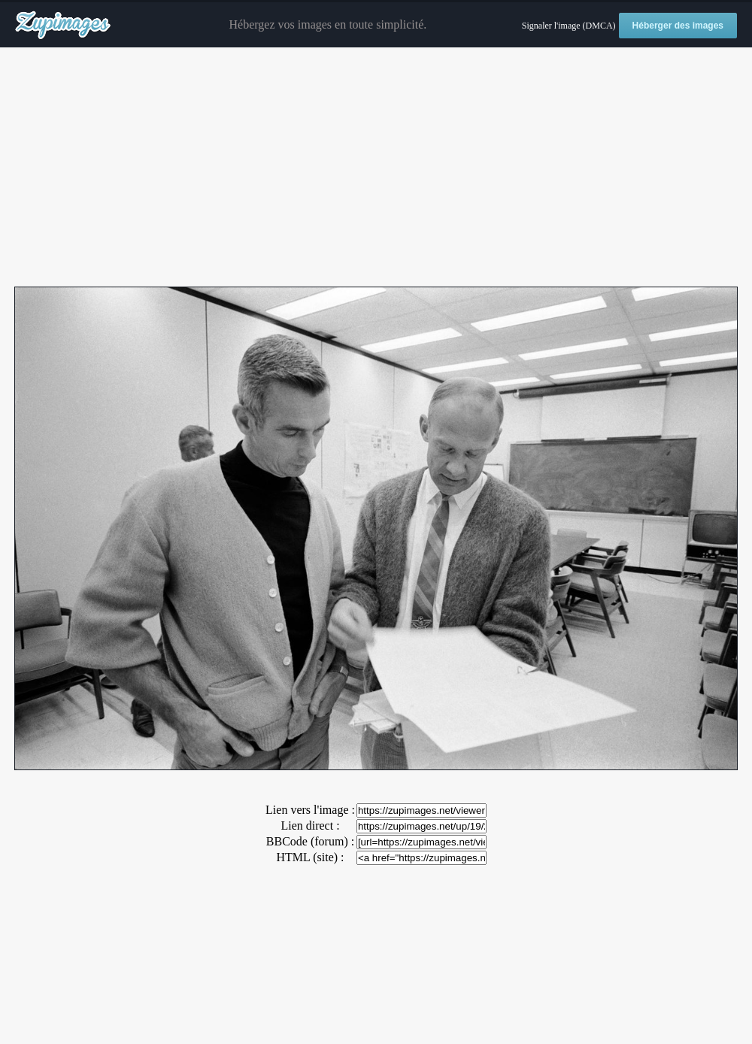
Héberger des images (677, 25)
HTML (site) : (310, 857)
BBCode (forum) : (310, 841)
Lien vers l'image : (310, 809)
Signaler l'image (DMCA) (569, 25)
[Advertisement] (376, 167)
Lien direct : (309, 825)
